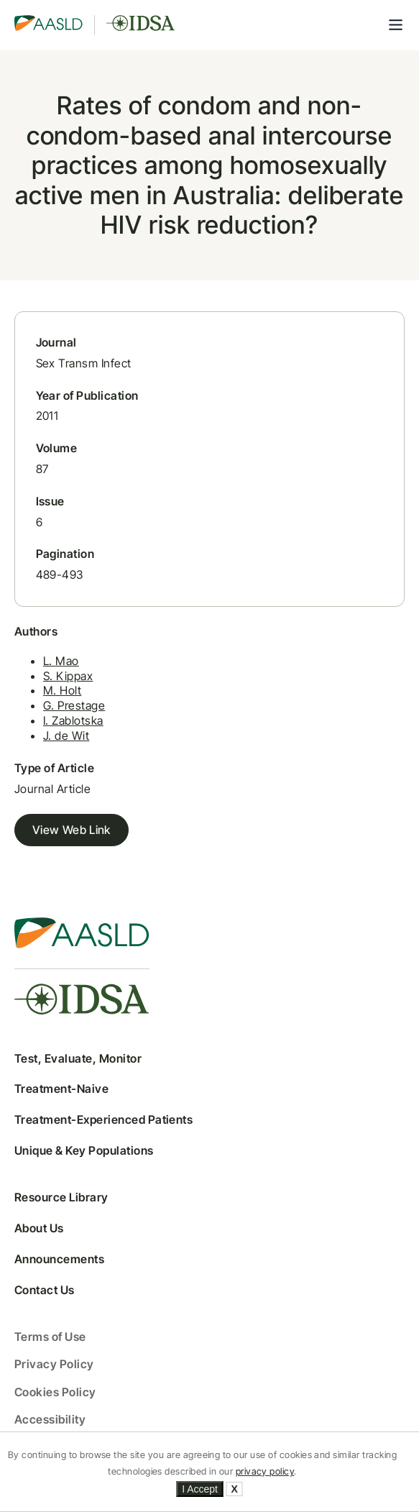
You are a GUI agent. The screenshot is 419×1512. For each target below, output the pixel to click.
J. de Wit (66, 735)
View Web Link (71, 830)
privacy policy (265, 1471)
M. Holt (62, 690)
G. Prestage (74, 705)
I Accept (200, 1489)
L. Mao (61, 661)
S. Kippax (68, 676)
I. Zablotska (73, 720)
